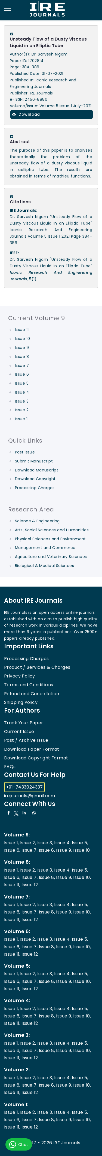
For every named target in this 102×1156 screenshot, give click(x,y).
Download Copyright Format (36, 758)
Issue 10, (82, 877)
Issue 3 (22, 401)
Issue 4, (62, 843)
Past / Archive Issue (26, 740)
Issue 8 (22, 356)
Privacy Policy (19, 676)
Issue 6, (12, 850)
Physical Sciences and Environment (50, 539)
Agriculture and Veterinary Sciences (51, 556)
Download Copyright (35, 479)
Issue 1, (11, 843)
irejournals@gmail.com (29, 796)
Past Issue (25, 452)
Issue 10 (22, 338)
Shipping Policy (21, 702)
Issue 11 (22, 329)
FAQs (10, 766)
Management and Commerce (45, 547)
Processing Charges (35, 487)
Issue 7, (29, 850)
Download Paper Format (31, 749)
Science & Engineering (37, 521)
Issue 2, (28, 843)
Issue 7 (22, 365)
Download (26, 114)
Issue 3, (45, 843)
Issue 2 (22, 410)
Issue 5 (22, 383)
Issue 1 (21, 419)
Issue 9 (22, 347)
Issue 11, (12, 885)
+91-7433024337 (24, 787)
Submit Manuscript (34, 461)
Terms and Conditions (28, 685)
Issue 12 (29, 885)
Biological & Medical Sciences (44, 565)
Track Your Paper (23, 723)
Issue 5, (80, 843)
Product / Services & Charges (37, 667)
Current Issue (19, 731)
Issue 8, (47, 850)
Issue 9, (64, 850)
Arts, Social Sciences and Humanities (52, 530)
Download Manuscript (36, 470)
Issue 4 (22, 392)
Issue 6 (22, 374)
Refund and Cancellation (31, 694)
